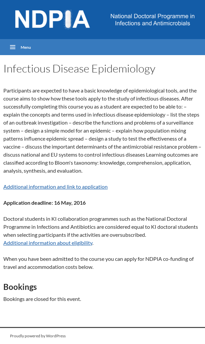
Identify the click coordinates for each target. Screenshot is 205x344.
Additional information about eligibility (47, 242)
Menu (26, 46)
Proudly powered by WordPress (38, 335)
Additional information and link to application (55, 186)
